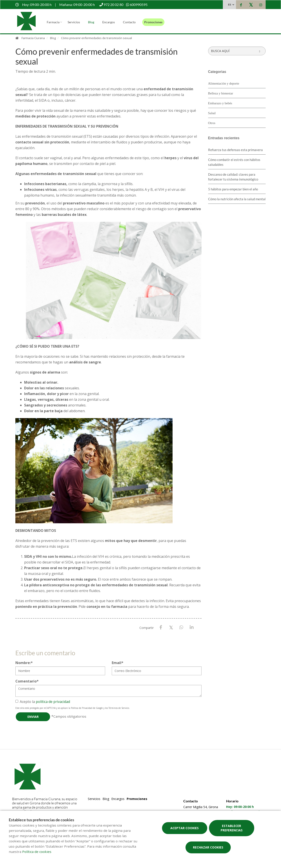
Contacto (129, 22)
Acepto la (42, 701)
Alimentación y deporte (223, 83)
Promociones (153, 22)
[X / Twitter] (171, 627)
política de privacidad (53, 701)
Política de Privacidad (81, 708)
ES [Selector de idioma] (229, 4)
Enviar (33, 717)
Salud (212, 113)
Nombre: (24, 662)
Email (117, 662)
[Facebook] (161, 627)
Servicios (74, 22)
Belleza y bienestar (220, 93)
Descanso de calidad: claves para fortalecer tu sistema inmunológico (233, 176)
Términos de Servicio (118, 708)
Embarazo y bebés (220, 103)
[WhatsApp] (181, 627)
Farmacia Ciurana (33, 38)
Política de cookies (36, 851)
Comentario (27, 681)
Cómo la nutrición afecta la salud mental (237, 199)
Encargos (108, 22)
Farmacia (53, 22)
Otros (211, 123)
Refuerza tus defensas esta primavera (235, 150)
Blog (91, 22)
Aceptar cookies (184, 828)
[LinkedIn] (192, 627)
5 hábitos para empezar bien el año (233, 189)
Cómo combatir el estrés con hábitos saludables (234, 162)
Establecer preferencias (232, 828)
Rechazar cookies (208, 847)
